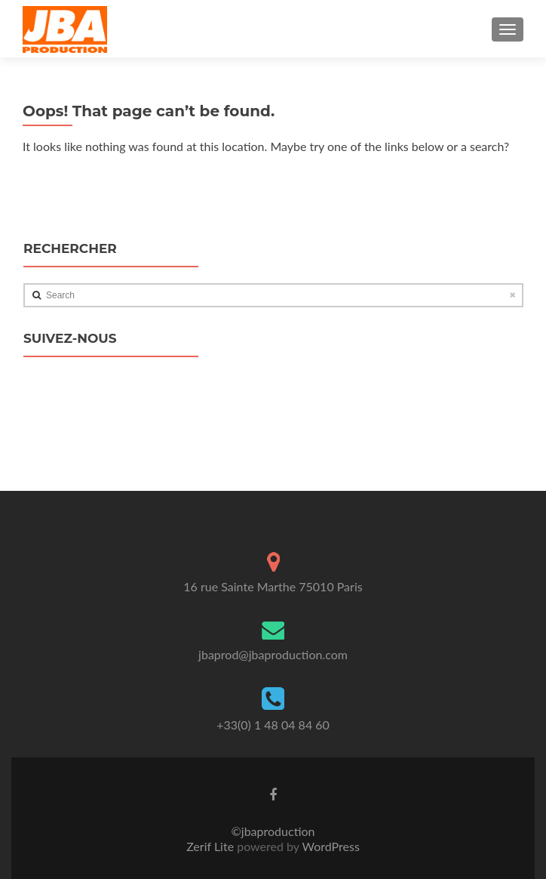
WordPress (329, 846)
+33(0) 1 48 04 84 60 (273, 724)
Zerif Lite (211, 846)
